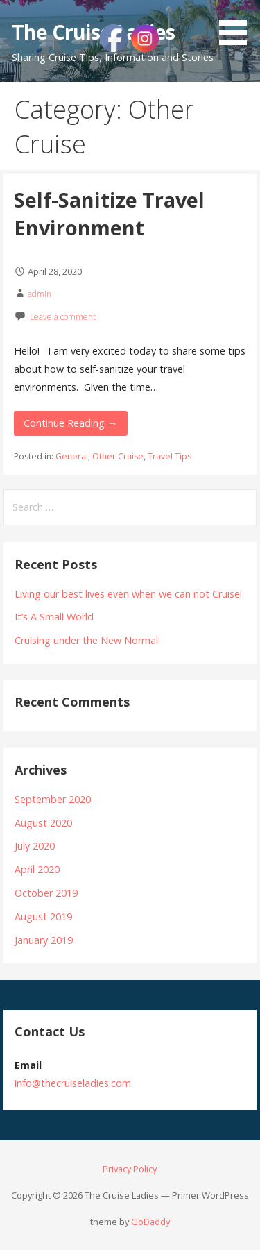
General (71, 456)
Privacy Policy (130, 1169)
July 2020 (35, 845)
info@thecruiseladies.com (73, 1083)
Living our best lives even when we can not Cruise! (128, 593)
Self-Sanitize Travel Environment (109, 213)
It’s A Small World (54, 616)
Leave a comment (63, 317)
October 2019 (46, 893)
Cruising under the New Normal (86, 640)
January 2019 (44, 940)
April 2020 (37, 869)
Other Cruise (118, 456)
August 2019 (43, 916)
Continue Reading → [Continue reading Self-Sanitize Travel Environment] (70, 423)
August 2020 (43, 822)
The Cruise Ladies (93, 31)
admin (39, 294)
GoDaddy (150, 1221)
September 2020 (53, 799)
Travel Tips (169, 456)
